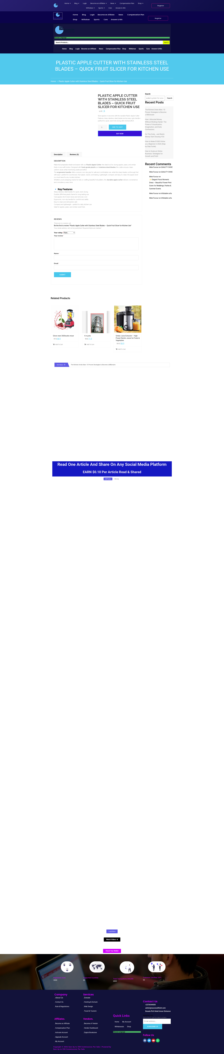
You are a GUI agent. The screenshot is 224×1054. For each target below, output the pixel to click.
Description (58, 155)
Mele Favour (153, 167)
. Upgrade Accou (60, 1037)
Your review (59, 236)
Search (147, 94)
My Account (126, 1022)
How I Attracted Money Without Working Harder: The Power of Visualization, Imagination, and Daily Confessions (155, 124)
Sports (96, 19)
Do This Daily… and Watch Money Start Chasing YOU (154, 135)
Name (56, 253)
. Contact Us (58, 1002)
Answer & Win (116, 19)
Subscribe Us (152, 1026)
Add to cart (117, 127)
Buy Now (119, 134)
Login (92, 15)
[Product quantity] (102, 127)
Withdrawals (119, 1027)
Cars (106, 19)
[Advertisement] (112, 439)
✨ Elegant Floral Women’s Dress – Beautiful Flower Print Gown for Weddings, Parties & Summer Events (160, 184)
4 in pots (87, 336)
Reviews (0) (74, 155)
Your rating (58, 233)
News (121, 15)
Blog (84, 15)
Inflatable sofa (166, 193)
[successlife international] (55, 5)
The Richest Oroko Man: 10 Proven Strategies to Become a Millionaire (155, 112)
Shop (75, 19)
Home (75, 15)
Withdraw (85, 19)
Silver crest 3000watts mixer (63, 336)
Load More (112, 931)
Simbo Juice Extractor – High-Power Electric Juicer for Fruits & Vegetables (128, 338)
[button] (76, 14)
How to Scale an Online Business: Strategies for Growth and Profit (154, 153)
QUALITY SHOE (167, 167)
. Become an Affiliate (62, 1023)
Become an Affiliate (106, 15)
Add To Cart (58, 344)
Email (56, 263)
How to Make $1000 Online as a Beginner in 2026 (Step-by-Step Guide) (155, 143)
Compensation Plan (135, 15)
